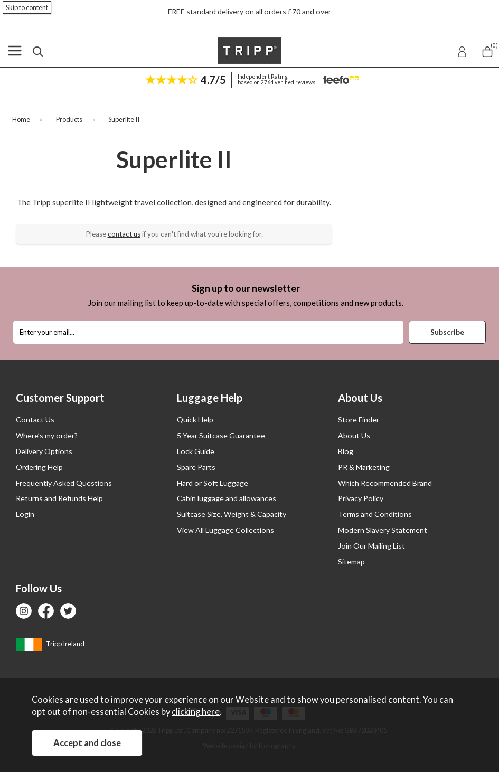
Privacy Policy (360, 498)
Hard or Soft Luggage (212, 482)
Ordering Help (39, 467)
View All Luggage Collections (225, 529)
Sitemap (351, 561)
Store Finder (358, 419)
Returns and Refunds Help (59, 498)
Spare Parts (196, 467)
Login (25, 514)
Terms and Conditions (375, 514)
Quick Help (195, 419)
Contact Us (35, 419)
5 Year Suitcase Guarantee (221, 435)
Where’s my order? (47, 435)
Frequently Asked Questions (64, 482)
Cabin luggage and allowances (226, 498)
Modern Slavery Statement (382, 529)
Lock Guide (195, 451)
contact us (124, 234)
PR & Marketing (364, 467)
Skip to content (27, 7)
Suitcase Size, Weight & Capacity (231, 514)
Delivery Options (44, 451)
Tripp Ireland (50, 643)
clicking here (196, 712)
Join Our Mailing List (371, 545)
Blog (345, 451)
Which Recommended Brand (385, 482)
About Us (354, 435)
